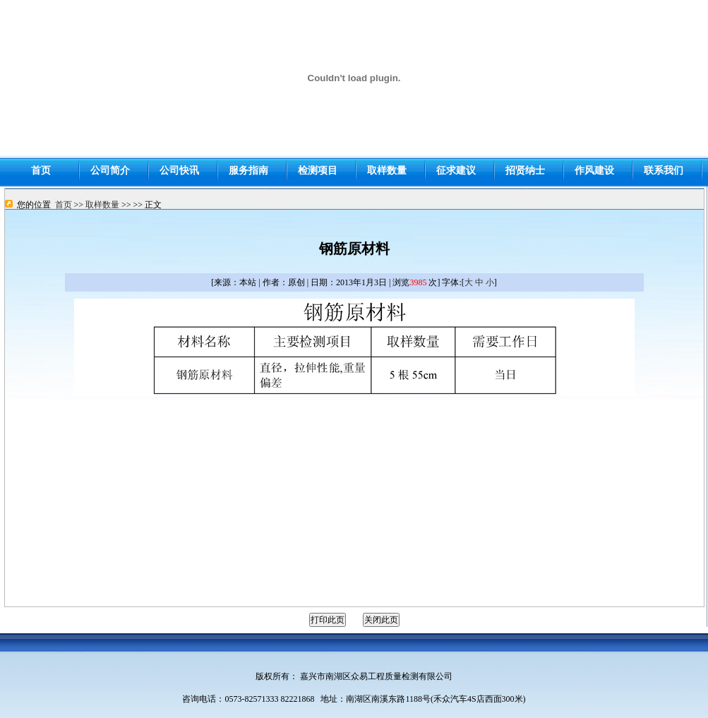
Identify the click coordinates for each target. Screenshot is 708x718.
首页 (63, 205)
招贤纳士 (525, 170)
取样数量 (102, 205)
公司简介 (110, 170)
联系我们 (663, 170)
